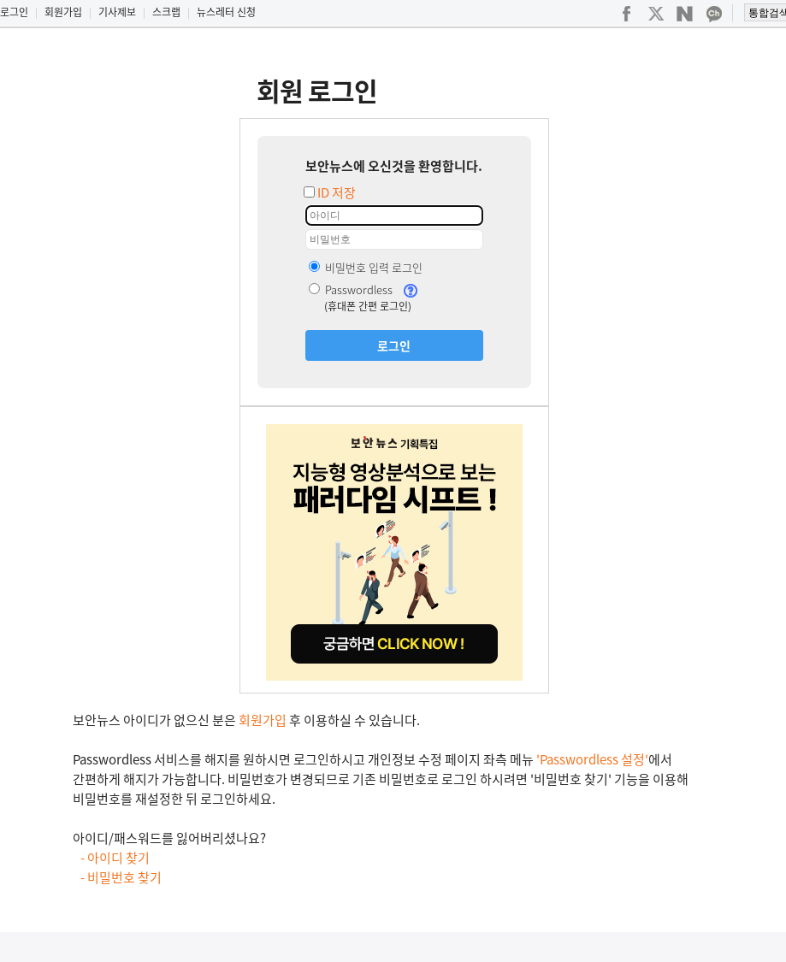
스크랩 (166, 12)
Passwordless (351, 289)
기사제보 (117, 12)
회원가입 (63, 12)
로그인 (14, 12)
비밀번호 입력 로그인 (366, 267)
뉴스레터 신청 (226, 12)
